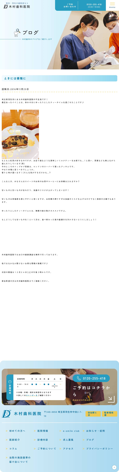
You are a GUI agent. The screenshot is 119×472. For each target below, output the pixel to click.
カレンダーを (32, 395)
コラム (13, 448)
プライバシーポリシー (99, 448)
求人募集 (68, 439)
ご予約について (46, 448)
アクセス (68, 448)
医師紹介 (14, 439)
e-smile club (71, 430)
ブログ (90, 439)
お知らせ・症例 (95, 430)
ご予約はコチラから (94, 393)
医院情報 (42, 430)
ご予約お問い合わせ (70, 5)
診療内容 (42, 439)
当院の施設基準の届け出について (20, 459)
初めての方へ (17, 430)
